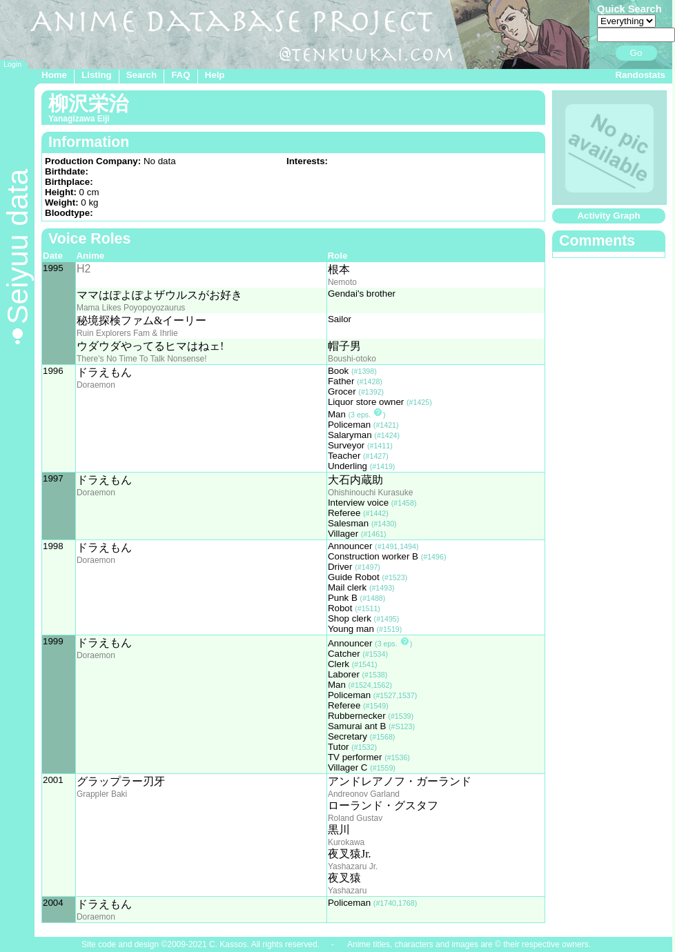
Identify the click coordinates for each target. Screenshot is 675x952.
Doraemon (96, 385)
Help (215, 75)
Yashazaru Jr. (353, 866)
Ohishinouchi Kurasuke (370, 492)
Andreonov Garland (364, 794)
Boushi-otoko (352, 359)
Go (636, 53)
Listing (96, 75)
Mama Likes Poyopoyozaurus (131, 308)
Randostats (640, 75)
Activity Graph (608, 215)
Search (141, 75)
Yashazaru (347, 890)
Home (54, 75)
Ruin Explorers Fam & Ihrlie (127, 333)
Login (12, 64)
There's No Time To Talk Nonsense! (142, 359)
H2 (83, 269)
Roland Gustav (355, 818)
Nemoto (342, 282)
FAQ (180, 75)
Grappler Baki (102, 794)
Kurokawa (346, 842)
